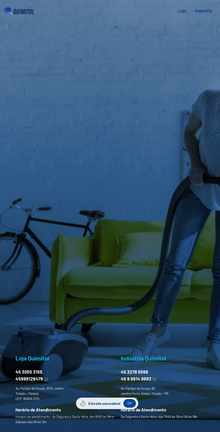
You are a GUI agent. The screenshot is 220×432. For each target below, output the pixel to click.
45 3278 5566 (134, 371)
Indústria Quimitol (143, 358)
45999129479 (31, 378)
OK (129, 403)
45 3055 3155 (28, 371)
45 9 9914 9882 (139, 378)
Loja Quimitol (32, 358)
